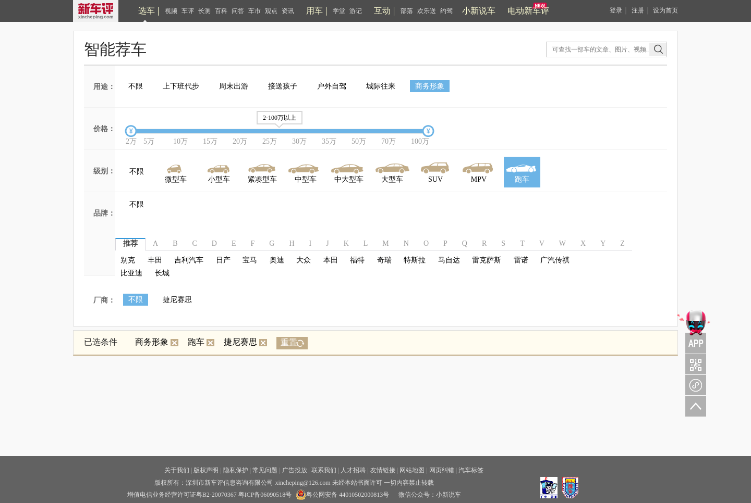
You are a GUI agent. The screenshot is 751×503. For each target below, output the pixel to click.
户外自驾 (331, 86)
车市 (254, 11)
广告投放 (294, 470)
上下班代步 (181, 86)
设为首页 (665, 10)
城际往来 (380, 86)
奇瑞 (384, 260)
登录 (616, 10)
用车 (314, 10)
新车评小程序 (693, 384)
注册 (638, 10)
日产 (223, 260)
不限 (135, 86)
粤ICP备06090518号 (265, 494)
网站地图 (412, 470)
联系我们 (323, 470)
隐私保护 (235, 470)
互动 (382, 10)
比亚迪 (131, 273)
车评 (187, 11)
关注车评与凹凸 (693, 364)
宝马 (250, 260)
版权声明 (206, 470)
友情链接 (382, 470)
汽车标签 (470, 470)
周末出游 (233, 86)
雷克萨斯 (486, 260)
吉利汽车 (188, 260)
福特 (357, 260)
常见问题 (264, 470)
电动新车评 (528, 10)
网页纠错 (441, 470)
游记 (355, 11)
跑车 (201, 341)
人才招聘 (353, 470)
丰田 (155, 260)
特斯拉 (415, 260)
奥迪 (277, 260)
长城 (162, 273)
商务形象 (429, 86)
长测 (204, 11)
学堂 (339, 11)
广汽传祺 (555, 260)
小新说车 (478, 10)
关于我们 (176, 470)
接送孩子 (282, 86)
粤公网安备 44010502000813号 (342, 494)
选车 (146, 10)
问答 (238, 11)
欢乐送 (426, 11)
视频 (171, 11)
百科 (221, 11)
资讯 (288, 11)
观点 (271, 11)
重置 (289, 342)
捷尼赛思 (177, 300)
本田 (330, 260)
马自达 (449, 260)
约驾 (446, 11)
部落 (407, 11)
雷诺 (521, 260)
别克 (127, 260)
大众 (303, 260)
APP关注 (693, 331)
